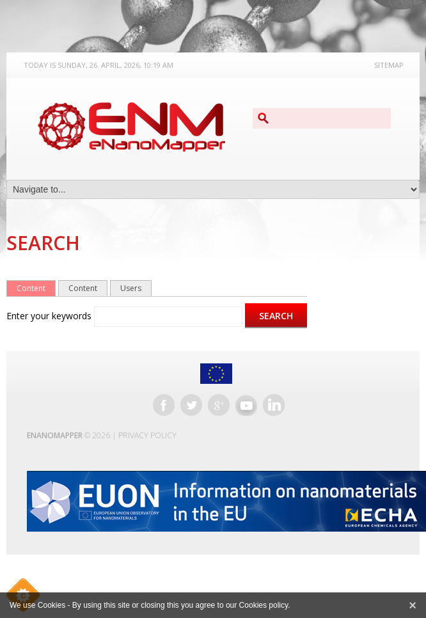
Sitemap (389, 65)
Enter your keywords (50, 316)
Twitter (191, 405)
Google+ (219, 405)
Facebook (164, 405)
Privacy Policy (147, 435)
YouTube (246, 405)
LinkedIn (274, 405)
